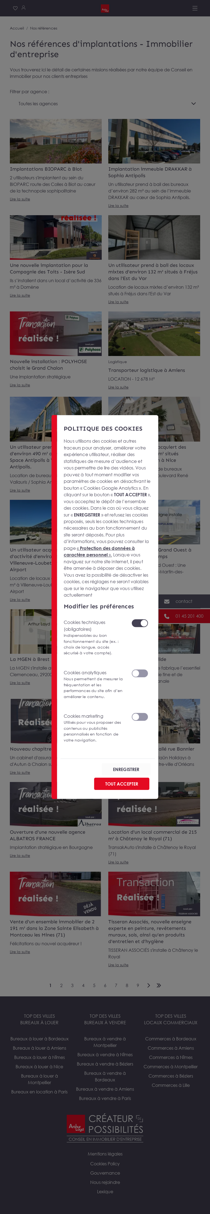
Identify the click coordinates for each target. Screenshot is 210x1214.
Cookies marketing (94, 728)
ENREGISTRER (126, 769)
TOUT (121, 784)
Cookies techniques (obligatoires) (94, 638)
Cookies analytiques (94, 684)
